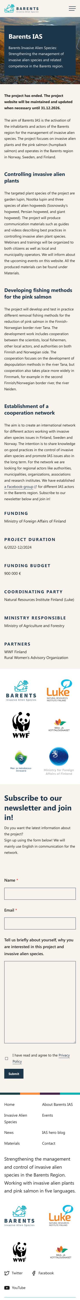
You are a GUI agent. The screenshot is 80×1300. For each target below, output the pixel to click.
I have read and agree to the (41, 1058)
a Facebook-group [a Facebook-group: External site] (20, 486)
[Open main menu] (72, 8)
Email (10, 910)
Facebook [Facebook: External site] (42, 1273)
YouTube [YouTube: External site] (14, 1287)
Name (11, 880)
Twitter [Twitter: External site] (13, 1273)
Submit (14, 1074)
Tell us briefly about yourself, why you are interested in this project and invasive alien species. (38, 946)
